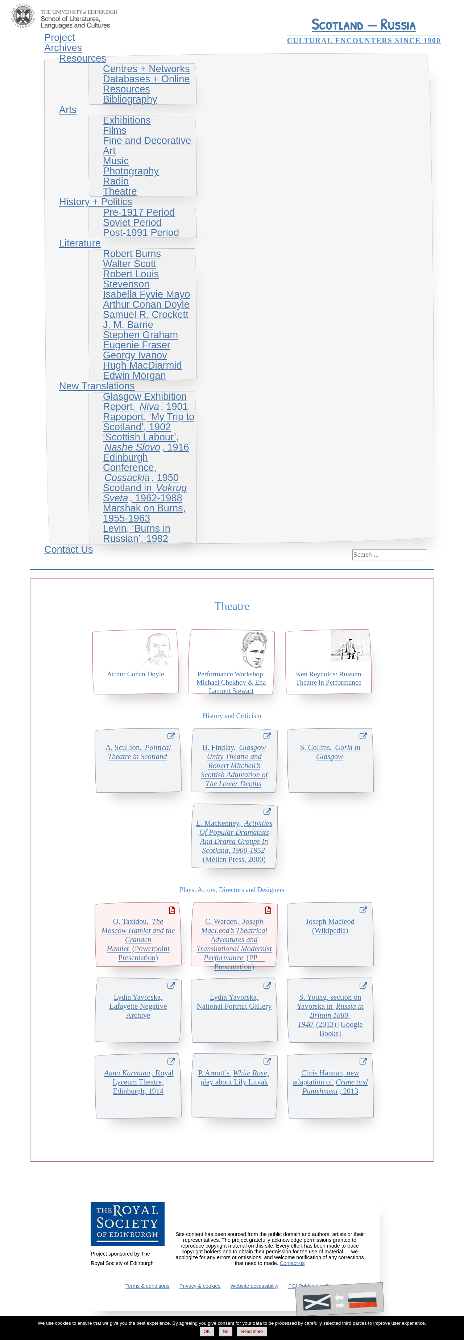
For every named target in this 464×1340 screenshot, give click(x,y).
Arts (67, 109)
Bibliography (130, 99)
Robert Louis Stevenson (131, 279)
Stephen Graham (140, 334)
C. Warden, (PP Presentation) (234, 941)
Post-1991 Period (141, 232)
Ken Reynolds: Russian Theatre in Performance (328, 678)
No (225, 1331)
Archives (63, 47)
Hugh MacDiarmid (142, 365)
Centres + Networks (146, 68)
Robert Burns (132, 253)
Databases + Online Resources (146, 84)
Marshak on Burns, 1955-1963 (144, 513)
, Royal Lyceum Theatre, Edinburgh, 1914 (138, 1082)
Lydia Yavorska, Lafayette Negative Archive (138, 1006)
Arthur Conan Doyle (146, 304)
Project (59, 37)
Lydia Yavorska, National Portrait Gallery (234, 1001)
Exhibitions (126, 120)
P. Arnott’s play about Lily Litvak (234, 1077)
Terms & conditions (147, 1286)
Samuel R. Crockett (145, 314)
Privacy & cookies (200, 1286)
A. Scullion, (138, 751)
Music (116, 160)
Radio (116, 181)
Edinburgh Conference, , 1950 (141, 467)
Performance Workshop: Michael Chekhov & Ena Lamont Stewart (231, 682)
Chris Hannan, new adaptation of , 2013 (330, 1082)
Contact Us (68, 549)
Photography (131, 171)
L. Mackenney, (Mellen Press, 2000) (234, 841)
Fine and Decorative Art (147, 145)
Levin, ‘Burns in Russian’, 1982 (136, 533)
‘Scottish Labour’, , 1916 (146, 442)
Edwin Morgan (134, 375)
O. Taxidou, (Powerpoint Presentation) (138, 939)
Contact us (292, 1263)
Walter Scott (129, 263)
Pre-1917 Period (139, 212)
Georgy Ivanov (135, 355)
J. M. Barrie (128, 324)
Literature (80, 243)
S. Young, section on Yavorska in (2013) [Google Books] (330, 1015)
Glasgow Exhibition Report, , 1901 (145, 401)
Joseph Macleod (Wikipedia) (330, 925)
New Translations (97, 385)
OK (207, 1331)
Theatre (120, 191)
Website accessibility (255, 1286)
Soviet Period (132, 222)
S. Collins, (330, 751)
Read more (251, 1331)
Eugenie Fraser (136, 344)
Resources (82, 58)
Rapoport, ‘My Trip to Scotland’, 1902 (148, 421)
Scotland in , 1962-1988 (145, 492)
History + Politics (95, 201)
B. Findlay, (234, 765)
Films (115, 130)
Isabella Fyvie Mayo (146, 294)
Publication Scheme (317, 1286)
